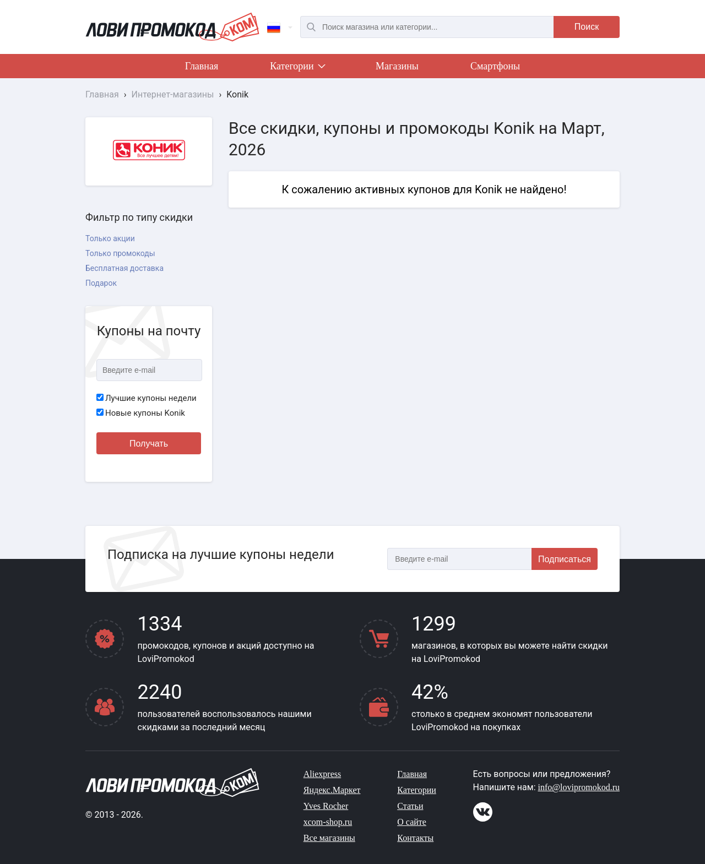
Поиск (586, 26)
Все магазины (329, 838)
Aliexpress (322, 774)
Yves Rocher (325, 806)
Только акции (110, 238)
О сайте (411, 822)
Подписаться (564, 559)
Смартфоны (495, 66)
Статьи (410, 806)
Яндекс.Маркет (332, 790)
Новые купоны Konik (140, 413)
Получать (148, 443)
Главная (201, 66)
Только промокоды (120, 253)
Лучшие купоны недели (146, 398)
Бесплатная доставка (124, 268)
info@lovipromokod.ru (579, 787)
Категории (297, 68)
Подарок (101, 283)
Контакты (415, 838)
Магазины (397, 66)
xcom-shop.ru (327, 822)
